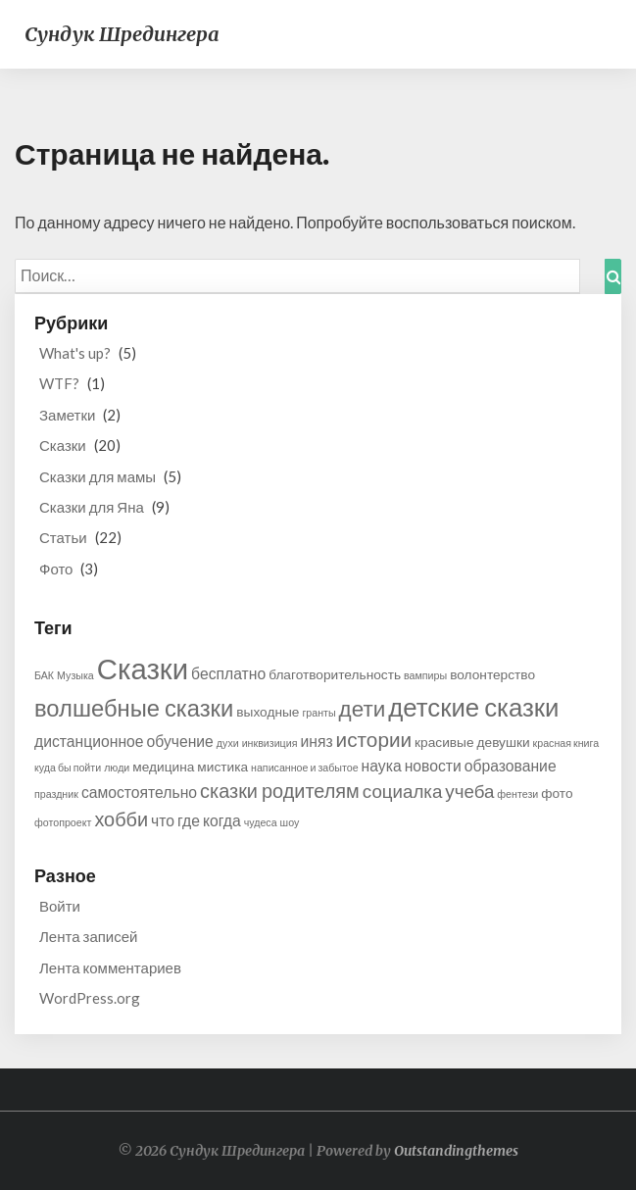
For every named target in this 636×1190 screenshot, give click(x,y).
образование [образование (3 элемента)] (511, 765)
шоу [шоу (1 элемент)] (290, 822)
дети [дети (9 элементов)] (362, 708)
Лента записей (88, 936)
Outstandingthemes (456, 1151)
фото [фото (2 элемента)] (556, 792)
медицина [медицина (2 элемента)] (163, 766)
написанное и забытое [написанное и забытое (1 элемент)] (305, 767)
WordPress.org (89, 998)
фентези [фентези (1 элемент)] (517, 793)
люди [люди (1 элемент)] (116, 767)
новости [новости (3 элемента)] (433, 765)
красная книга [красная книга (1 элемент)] (566, 742)
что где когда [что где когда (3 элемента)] (196, 820)
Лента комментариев (110, 967)
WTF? (59, 383)
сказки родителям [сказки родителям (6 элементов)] (280, 790)
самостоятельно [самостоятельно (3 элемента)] (139, 791)
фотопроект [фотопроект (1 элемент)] (62, 822)
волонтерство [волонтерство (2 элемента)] (492, 674)
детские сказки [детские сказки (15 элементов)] (473, 706)
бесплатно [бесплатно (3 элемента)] (228, 673)
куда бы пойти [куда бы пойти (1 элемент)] (67, 767)
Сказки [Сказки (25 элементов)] (142, 668)
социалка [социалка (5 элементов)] (403, 791)
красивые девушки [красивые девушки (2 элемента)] (472, 741)
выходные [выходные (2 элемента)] (267, 711)
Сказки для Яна (91, 507)
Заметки (67, 414)
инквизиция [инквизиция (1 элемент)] (270, 742)
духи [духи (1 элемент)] (228, 742)
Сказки (62, 445)
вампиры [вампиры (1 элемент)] (425, 675)
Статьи (63, 537)
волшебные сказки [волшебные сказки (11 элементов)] (133, 707)
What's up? (75, 353)
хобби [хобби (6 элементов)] (121, 818)
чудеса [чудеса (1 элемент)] (260, 822)
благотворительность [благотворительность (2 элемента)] (335, 674)
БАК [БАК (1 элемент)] (44, 675)
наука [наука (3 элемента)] (382, 765)
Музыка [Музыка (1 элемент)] (75, 675)
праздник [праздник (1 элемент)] (56, 793)
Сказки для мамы (97, 476)
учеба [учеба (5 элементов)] (469, 791)
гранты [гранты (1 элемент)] (318, 712)
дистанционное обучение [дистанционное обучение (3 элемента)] (124, 740)
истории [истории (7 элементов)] (374, 739)
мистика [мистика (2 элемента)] (222, 766)
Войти (59, 906)
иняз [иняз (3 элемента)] (316, 740)
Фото (56, 568)
